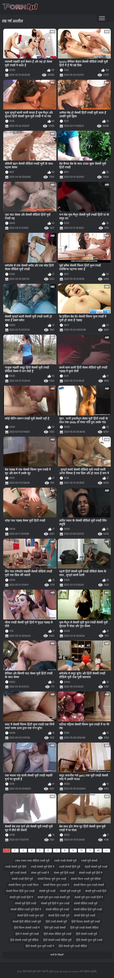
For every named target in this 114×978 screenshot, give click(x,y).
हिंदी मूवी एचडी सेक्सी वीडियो (84, 928)
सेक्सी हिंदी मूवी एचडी (84, 916)
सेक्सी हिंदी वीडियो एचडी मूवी (27, 922)
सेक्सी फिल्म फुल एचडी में (56, 885)
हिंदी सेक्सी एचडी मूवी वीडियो (24, 940)
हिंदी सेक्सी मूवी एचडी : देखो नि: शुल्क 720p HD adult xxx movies (51, 971)
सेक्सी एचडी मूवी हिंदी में (90, 873)
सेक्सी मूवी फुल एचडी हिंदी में (88, 897)
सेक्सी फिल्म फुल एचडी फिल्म (24, 885)
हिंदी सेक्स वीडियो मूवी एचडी (57, 934)
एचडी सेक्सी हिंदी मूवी (69, 867)
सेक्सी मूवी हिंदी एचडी (25, 904)
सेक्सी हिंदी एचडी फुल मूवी (30, 916)
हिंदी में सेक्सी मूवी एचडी (27, 934)
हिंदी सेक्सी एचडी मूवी (86, 934)
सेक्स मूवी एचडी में (40, 873)
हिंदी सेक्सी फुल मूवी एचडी (89, 940)
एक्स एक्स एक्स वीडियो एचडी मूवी (32, 861)
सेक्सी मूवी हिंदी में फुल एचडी (55, 904)
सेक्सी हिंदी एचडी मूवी (58, 916)
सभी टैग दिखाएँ (57, 955)
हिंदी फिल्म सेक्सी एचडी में (27, 928)
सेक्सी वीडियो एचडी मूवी (85, 904)
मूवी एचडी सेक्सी (18, 873)
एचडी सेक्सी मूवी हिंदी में (42, 867)
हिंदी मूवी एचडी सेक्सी (55, 928)
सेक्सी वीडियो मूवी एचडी (57, 910)
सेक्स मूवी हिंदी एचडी (64, 873)
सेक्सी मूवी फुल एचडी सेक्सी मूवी (54, 897)
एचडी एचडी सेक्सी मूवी (65, 861)
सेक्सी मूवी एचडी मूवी (70, 891)
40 (98, 850)
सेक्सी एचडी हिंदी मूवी (22, 879)
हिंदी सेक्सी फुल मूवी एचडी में (40, 946)
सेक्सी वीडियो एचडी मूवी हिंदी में (26, 910)
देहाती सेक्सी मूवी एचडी (96, 867)
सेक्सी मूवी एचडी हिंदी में (21, 897)
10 (81, 850)
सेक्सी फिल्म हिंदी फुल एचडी (20, 891)
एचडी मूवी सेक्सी (89, 861)
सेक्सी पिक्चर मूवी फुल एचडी (52, 879)
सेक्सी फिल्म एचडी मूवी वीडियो (86, 879)
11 (90, 850)
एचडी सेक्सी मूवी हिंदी (15, 867)
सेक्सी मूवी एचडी (47, 891)
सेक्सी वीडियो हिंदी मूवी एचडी (88, 910)
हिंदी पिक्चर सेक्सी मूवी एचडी (85, 922)
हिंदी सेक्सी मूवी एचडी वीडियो (73, 946)
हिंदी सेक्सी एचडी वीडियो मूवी (57, 940)
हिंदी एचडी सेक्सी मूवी (56, 922)
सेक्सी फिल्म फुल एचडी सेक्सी (89, 885)
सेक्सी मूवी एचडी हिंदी (95, 891)
